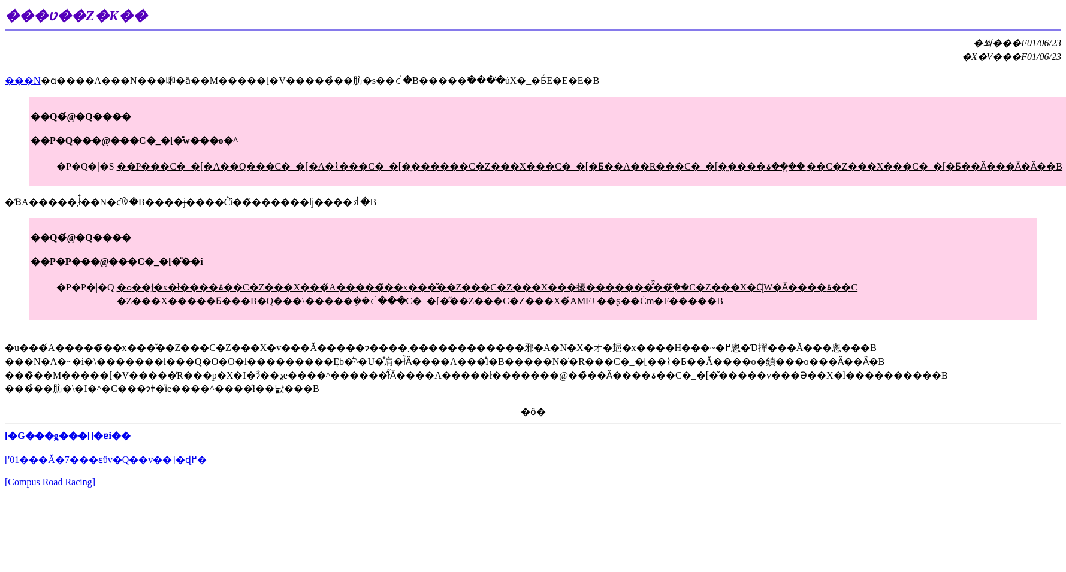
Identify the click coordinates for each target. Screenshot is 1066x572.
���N (23, 80)
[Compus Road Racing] (50, 482)
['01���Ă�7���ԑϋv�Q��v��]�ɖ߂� (106, 460)
